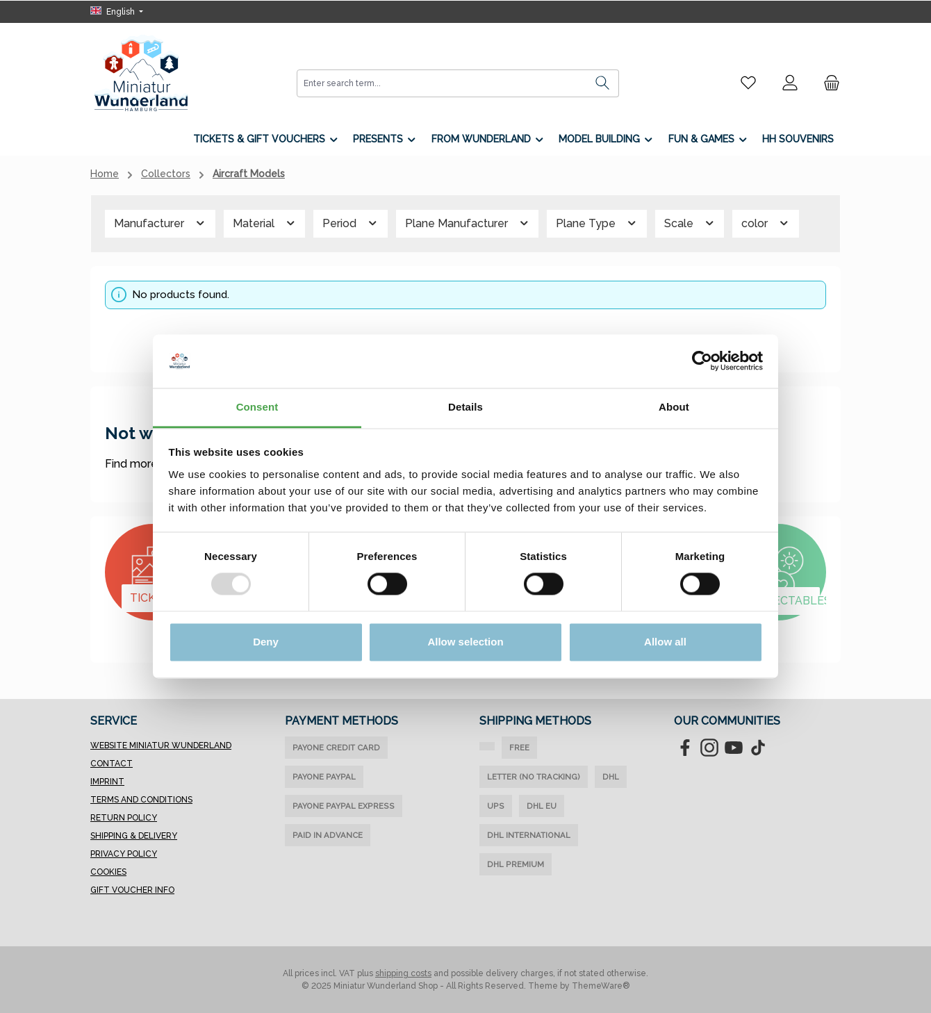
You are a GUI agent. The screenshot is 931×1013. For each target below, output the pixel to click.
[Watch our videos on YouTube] (734, 747)
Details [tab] (465, 407)
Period (350, 223)
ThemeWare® (601, 986)
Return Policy (123, 818)
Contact (111, 763)
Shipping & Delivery (133, 836)
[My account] (790, 82)
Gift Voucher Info (132, 890)
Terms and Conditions (141, 800)
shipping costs (403, 973)
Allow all (665, 642)
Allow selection (465, 642)
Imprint (107, 781)
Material (265, 223)
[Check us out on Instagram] (709, 747)
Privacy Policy (123, 854)
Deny (266, 642)
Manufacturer (160, 223)
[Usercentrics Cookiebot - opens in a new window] (702, 361)
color (765, 223)
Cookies (108, 872)
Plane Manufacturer (467, 223)
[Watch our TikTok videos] (758, 747)
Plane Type (597, 223)
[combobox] (442, 83)
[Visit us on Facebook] (685, 747)
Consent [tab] (257, 407)
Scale (690, 223)
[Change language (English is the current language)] (116, 12)
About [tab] (674, 407)
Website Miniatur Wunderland (160, 745)
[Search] (602, 83)
